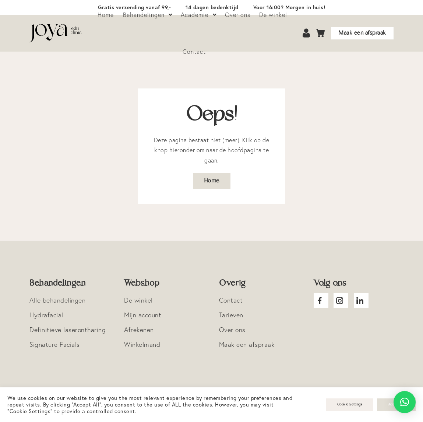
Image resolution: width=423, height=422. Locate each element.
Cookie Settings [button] (350, 404)
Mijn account (142, 315)
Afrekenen (139, 330)
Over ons (232, 330)
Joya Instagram (341, 300)
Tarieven (231, 315)
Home (211, 181)
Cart (320, 33)
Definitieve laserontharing (67, 330)
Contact (194, 51)
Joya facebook (321, 300)
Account (307, 33)
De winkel (138, 300)
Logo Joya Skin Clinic (55, 33)
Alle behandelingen (57, 300)
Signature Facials (54, 344)
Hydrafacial (46, 315)
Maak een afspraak (362, 33)
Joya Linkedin (361, 300)
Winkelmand (142, 344)
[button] (405, 402)
